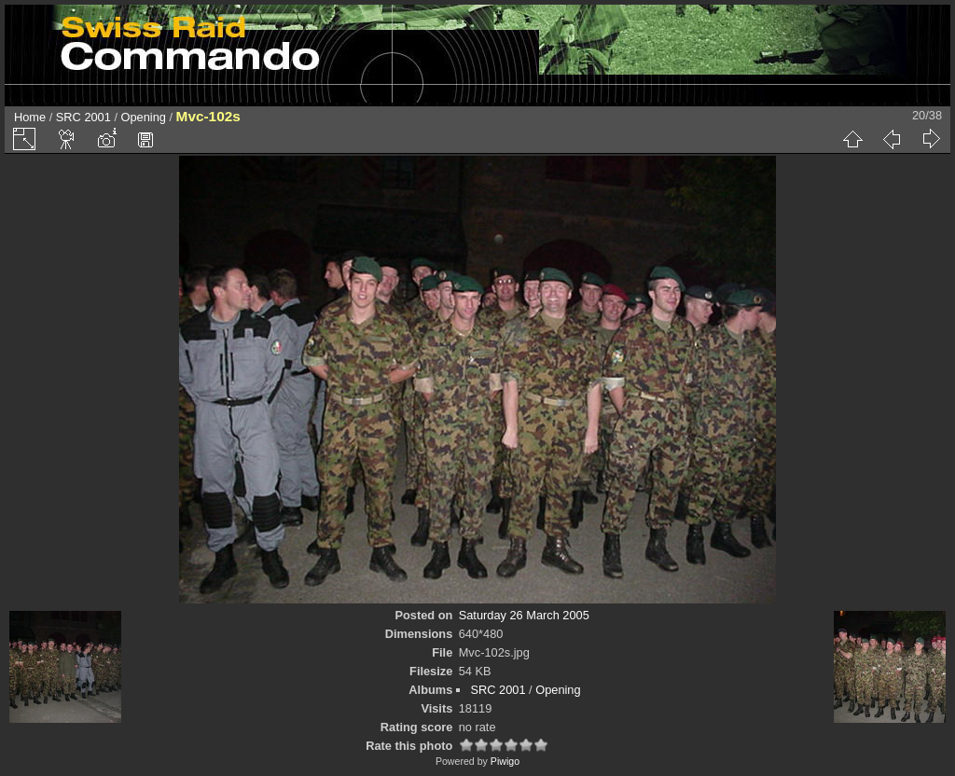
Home (30, 117)
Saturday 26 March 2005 (524, 615)
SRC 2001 (83, 117)
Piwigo (505, 761)
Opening (143, 117)
